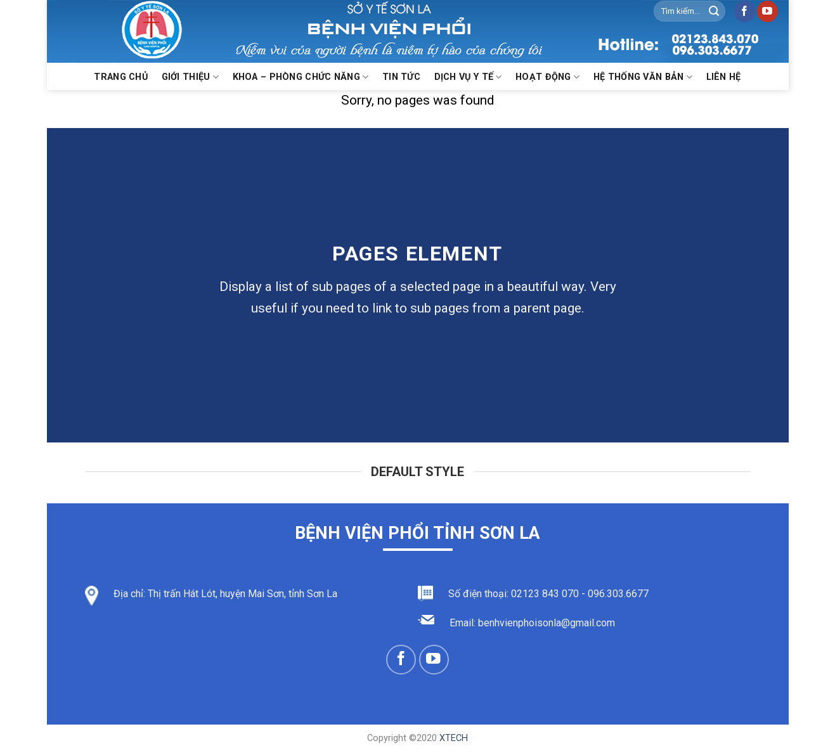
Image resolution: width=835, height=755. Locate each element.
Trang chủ (121, 77)
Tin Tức (401, 77)
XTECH (453, 738)
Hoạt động (547, 77)
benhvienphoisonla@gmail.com (546, 623)
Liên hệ (723, 77)
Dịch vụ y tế (468, 77)
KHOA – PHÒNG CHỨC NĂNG (301, 77)
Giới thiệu (190, 77)
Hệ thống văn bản (642, 77)
